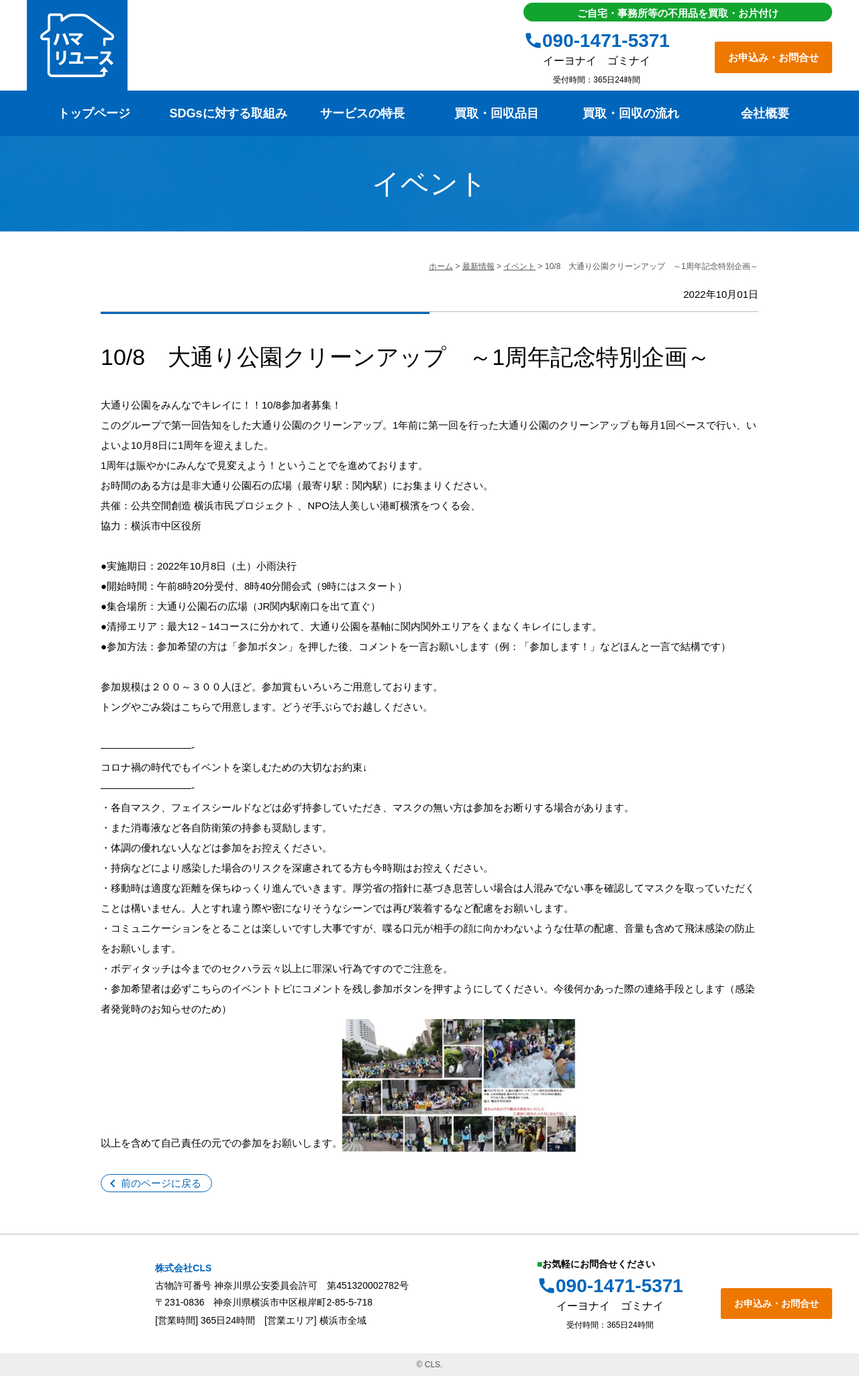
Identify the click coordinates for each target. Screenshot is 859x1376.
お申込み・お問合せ (773, 57)
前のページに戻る (161, 1183)
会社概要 (765, 113)
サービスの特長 (362, 113)
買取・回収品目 (496, 113)
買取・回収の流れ (631, 113)
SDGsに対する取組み (228, 113)
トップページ (94, 113)
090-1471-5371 (606, 40)
